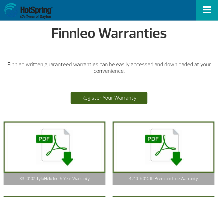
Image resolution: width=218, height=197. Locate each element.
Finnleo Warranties (28, 11)
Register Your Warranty (109, 97)
